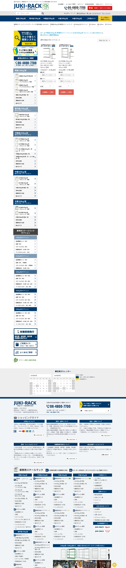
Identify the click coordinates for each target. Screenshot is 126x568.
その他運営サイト (102, 523)
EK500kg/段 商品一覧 (80, 484)
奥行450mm (54, 35)
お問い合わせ (88, 411)
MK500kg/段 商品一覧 (80, 515)
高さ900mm (97, 33)
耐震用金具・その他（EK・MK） (24, 284)
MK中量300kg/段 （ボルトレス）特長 (22, 183)
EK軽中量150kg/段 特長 (22, 538)
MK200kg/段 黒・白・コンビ (42, 545)
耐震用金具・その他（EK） (23, 249)
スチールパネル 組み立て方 (22, 519)
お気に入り (99, 4)
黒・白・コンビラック (94, 13)
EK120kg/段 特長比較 (21, 483)
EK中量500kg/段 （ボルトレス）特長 (22, 208)
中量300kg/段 (63, 18)
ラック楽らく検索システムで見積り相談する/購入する (92, 404)
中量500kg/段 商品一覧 (22, 217)
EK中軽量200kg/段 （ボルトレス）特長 (22, 139)
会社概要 (60, 4)
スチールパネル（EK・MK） (23, 281)
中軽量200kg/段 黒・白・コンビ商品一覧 (25, 157)
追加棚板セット (19, 512)
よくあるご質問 (70, 4)
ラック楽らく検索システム (105, 18)
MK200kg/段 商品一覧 (41, 515)
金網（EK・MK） (20, 278)
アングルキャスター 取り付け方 (23, 528)
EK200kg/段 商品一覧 (41, 484)
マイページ (108, 4)
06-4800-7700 (77, 7)
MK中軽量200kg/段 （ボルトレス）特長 (22, 144)
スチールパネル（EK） (22, 246)
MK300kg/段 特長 (59, 513)
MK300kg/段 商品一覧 (60, 515)
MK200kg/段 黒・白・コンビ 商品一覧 (42, 548)
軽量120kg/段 (21, 18)
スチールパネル (19, 517)
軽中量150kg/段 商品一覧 (23, 119)
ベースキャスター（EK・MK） (24, 286)
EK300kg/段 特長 (59, 481)
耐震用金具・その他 (20, 522)
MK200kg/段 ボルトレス (82, 33)
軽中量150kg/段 (34, 18)
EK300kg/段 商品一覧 (60, 484)
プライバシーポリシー (100, 517)
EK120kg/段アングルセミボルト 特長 (21, 491)
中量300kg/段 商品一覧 (22, 187)
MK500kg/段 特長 (79, 513)
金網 (16, 514)
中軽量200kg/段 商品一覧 (23, 154)
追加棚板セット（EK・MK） (23, 275)
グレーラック (106, 13)
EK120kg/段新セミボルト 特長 (20, 495)
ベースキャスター (39, 507)
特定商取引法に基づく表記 (101, 520)
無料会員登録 (98, 495)
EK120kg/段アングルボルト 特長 (20, 486)
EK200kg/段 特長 (39, 481)
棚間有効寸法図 (20, 100)
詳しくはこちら (38, 435)
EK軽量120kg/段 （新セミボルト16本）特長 (24, 90)
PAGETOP (114, 565)
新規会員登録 (89, 4)
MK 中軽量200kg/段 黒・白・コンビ (24, 149)
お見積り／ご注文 (47, 92)
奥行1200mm (81, 13)
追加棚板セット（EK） (22, 241)
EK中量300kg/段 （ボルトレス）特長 (22, 178)
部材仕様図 (19, 97)
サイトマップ (97, 512)
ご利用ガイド (91, 18)
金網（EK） (19, 244)
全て (42, 33)
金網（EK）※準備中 (21, 262)
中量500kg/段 (77, 18)
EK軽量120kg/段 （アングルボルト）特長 (23, 80)
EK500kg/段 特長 (79, 481)
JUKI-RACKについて (102, 506)
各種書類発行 (98, 485)
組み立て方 (19, 103)
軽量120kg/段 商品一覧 (22, 95)
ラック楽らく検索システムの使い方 (100, 479)
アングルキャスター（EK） (23, 252)
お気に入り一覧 (98, 497)
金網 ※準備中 (19, 556)
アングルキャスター (20, 524)
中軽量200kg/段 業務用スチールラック (59, 33)
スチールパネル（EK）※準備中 (24, 265)
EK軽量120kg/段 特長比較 (24, 75)
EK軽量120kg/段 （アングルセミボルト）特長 (24, 85)
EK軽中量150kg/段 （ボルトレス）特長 (22, 115)
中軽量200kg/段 (48, 18)
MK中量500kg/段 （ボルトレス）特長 (22, 213)
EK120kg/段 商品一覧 (21, 498)
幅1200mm (44, 35)
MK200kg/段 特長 (40, 513)
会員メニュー (102, 491)
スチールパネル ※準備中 (22, 559)
